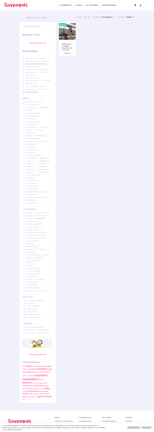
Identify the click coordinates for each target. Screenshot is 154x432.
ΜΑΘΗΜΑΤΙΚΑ (31, 84)
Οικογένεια (31, 152)
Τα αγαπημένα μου (84, 421)
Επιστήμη (30, 127)
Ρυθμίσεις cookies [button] (133, 427)
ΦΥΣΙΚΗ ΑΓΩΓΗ (31, 92)
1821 (29, 102)
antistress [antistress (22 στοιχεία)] (34, 369)
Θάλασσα (30, 133)
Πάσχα (29, 161)
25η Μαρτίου (32, 186)
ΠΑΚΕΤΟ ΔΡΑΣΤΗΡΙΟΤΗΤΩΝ (37, 255)
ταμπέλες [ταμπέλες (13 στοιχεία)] (36, 394)
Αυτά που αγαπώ (33, 113)
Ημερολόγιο (43, 330)
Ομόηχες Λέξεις (33, 314)
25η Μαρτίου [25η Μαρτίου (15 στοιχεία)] (37, 366)
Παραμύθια (45, 158)
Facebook (129, 417)
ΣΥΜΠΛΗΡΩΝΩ (32, 268)
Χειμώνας (30, 178)
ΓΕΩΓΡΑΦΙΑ (30, 72)
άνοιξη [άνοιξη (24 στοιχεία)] (49, 369)
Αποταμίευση (31, 189)
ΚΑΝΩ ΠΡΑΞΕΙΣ (32, 246)
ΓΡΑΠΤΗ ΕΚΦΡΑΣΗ (34, 224)
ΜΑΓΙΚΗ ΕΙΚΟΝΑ (33, 288)
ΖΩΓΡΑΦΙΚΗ (31, 282)
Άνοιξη (29, 110)
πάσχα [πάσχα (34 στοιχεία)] (46, 388)
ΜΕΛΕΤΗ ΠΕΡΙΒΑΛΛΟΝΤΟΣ (35, 86)
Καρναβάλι (31, 144)
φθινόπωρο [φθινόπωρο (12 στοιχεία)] (25, 397)
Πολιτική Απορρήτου (109, 421)
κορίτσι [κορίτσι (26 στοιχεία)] (25, 385)
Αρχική (57, 417)
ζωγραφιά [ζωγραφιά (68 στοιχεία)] (40, 375)
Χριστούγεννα (32, 180)
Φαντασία (30, 203)
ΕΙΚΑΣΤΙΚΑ (30, 75)
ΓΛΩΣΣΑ (44, 72)
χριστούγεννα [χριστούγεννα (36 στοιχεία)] (45, 396)
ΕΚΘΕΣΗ (45, 61)
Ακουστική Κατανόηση (35, 300)
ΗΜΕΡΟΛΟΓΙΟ (32, 241)
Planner (30, 330)
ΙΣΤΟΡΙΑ (46, 81)
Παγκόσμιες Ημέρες (34, 155)
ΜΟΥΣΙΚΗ (29, 89)
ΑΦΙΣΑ (29, 218)
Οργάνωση (31, 333)
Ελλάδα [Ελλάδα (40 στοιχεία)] (42, 368)
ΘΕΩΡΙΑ (30, 244)
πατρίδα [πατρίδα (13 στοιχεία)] (25, 391)
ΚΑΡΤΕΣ (30, 249)
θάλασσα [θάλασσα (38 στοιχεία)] (27, 382)
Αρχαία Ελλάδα (32, 192)
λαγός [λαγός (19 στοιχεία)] (32, 385)
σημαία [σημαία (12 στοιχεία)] (46, 391)
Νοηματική (31, 312)
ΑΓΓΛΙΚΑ (29, 70)
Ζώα (39, 130)
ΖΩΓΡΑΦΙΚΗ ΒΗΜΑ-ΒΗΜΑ (36, 232)
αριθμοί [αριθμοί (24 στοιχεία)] (30, 371)
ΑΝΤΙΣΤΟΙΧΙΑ (44, 213)
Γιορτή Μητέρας (33, 116)
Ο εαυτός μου (32, 150)
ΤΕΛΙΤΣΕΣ (41, 291)
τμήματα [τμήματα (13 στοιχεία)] (41, 394)
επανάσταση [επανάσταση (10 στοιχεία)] (25, 375)
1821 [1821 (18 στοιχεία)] (24, 369)
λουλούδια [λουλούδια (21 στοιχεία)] (38, 385)
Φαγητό (30, 172)
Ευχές (29, 130)
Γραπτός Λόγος (33, 306)
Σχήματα (30, 164)
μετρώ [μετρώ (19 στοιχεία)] (45, 385)
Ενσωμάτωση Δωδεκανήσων (37, 197)
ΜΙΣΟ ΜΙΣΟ (31, 252)
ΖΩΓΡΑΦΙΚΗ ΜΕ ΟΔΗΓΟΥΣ (36, 238)
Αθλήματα (30, 107)
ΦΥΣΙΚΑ (42, 89)
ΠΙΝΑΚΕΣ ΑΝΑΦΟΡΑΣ (35, 258)
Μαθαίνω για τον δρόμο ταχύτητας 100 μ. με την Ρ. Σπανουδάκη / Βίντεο (67, 49)
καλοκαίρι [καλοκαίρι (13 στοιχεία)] (39, 383)
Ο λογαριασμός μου (85, 417)
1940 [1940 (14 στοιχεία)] (28, 369)
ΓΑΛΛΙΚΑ (43, 58)
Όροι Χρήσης (106, 417)
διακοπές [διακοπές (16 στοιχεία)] (47, 372)
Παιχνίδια (30, 158)
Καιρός (29, 141)
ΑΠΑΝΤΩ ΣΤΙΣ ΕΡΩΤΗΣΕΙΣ (36, 216)
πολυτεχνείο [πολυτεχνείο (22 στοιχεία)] (33, 391)
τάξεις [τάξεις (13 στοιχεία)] (31, 394)
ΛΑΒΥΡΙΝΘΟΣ (32, 285)
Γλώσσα (31, 303)
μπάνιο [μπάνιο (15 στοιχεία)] (30, 388)
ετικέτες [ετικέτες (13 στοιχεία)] (31, 375)
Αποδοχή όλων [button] (146, 427)
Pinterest (129, 421)
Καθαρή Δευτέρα (33, 138)
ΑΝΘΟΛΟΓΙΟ (43, 70)
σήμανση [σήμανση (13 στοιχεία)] (41, 391)
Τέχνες (29, 169)
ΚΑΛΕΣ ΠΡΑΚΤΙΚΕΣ (33, 67)
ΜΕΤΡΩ (42, 249)
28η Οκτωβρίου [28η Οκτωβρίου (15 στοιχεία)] (47, 366)
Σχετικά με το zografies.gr (64, 421)
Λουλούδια (31, 147)
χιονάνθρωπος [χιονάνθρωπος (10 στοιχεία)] (33, 396)
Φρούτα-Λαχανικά (33, 175)
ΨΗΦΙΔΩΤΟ (31, 277)
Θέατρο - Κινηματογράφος (36, 135)
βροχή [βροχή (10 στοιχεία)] (35, 372)
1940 (39, 102)
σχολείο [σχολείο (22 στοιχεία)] (25, 393)
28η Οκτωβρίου (32, 105)
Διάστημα (30, 195)
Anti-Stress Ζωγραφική (35, 327)
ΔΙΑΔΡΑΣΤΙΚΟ (32, 230)
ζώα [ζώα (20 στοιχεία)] (39, 379)
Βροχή (46, 192)
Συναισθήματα (44, 161)
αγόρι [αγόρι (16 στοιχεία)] (24, 372)
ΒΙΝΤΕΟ (41, 218)
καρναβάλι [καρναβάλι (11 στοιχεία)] (45, 383)
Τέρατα (43, 166)
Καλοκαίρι (42, 141)
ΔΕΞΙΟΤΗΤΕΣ (31, 61)
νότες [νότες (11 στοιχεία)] (41, 388)
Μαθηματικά (32, 309)
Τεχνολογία (43, 169)
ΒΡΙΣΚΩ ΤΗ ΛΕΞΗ (33, 221)
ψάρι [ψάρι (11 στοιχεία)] (23, 399)
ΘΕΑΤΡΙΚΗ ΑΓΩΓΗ (32, 78)
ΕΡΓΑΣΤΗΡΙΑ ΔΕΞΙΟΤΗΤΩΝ (36, 64)
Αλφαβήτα (44, 107)
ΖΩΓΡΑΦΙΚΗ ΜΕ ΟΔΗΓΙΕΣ (36, 235)
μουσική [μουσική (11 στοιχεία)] (24, 388)
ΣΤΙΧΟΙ (29, 265)
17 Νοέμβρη (31, 183)
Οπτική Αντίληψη (34, 317)
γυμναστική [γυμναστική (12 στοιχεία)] (41, 372)
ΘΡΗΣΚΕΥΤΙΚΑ (31, 81)
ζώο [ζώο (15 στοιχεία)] (42, 379)
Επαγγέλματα (32, 124)
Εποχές (43, 127)
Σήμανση (44, 333)
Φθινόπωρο (43, 172)
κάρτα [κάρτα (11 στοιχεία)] (33, 383)
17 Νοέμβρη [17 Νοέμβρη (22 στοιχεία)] (27, 366)
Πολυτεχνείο (31, 200)
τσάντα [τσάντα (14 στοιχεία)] (47, 394)
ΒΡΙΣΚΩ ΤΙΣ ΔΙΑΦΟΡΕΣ (35, 279)
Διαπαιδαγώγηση (33, 121)
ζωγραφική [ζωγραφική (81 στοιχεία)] (30, 379)
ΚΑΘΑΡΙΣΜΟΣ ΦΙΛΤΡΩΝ (37, 43)
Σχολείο (43, 164)
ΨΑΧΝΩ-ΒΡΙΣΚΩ (33, 274)
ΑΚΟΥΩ (30, 213)
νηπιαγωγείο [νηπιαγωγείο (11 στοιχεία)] (36, 388)
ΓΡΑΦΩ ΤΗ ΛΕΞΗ (33, 227)
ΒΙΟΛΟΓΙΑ (29, 58)
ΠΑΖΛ (29, 291)
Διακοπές (30, 119)
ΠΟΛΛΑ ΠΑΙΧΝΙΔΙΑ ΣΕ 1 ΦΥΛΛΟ (34, 261)
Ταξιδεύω (30, 166)
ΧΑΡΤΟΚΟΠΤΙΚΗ (33, 271)
